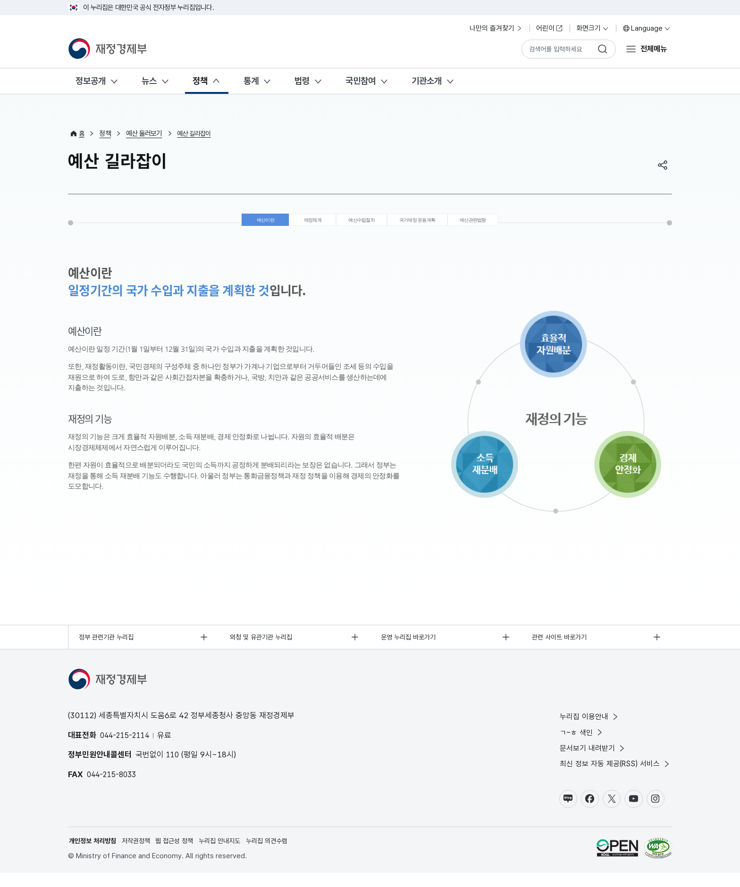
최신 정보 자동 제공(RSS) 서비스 (611, 776)
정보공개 (91, 80)
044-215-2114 (127, 743)
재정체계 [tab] (286, 223)
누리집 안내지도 (230, 854)
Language (646, 28)
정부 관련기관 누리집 (109, 644)
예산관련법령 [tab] (503, 223)
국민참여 (360, 80)
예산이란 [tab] (230, 223)
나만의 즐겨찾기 (496, 28)
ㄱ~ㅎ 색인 (575, 742)
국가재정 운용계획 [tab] (426, 223)
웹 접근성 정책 (182, 854)
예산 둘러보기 (145, 133)
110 (173, 763)
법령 (302, 80)
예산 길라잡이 (196, 133)
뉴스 (149, 80)
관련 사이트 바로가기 (561, 644)
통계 (251, 80)
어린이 (549, 28)
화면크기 (592, 28)
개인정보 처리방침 (94, 854)
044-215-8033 (114, 783)
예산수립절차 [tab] (349, 223)
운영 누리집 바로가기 (411, 644)
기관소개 (427, 80)
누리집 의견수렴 (281, 854)
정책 (200, 80)
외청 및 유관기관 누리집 (264, 644)
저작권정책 (141, 854)
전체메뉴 (652, 48)
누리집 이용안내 (583, 725)
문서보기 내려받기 (587, 759)
